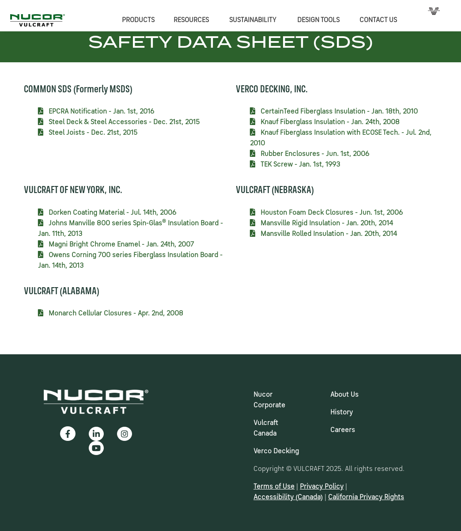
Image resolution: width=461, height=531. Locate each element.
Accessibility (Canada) (288, 497)
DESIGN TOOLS (318, 20)
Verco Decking (276, 451)
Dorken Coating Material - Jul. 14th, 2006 (107, 212)
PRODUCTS (138, 20)
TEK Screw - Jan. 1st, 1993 (295, 164)
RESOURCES (191, 20)
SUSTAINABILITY (252, 20)
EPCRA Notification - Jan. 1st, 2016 (96, 111)
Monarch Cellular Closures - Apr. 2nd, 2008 (110, 313)
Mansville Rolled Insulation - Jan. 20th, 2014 (323, 234)
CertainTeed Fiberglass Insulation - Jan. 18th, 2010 (334, 111)
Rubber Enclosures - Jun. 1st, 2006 (309, 154)
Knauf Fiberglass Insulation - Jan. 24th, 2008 (325, 122)
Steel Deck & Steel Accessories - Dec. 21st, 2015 (119, 122)
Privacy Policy (322, 486)
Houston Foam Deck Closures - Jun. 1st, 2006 (326, 212)
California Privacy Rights (366, 497)
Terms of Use (274, 486)
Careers (342, 430)
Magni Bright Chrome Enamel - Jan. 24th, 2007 (116, 244)
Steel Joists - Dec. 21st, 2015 (87, 133)
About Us (344, 394)
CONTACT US (378, 20)
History (341, 412)
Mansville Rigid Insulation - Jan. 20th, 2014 (321, 223)
